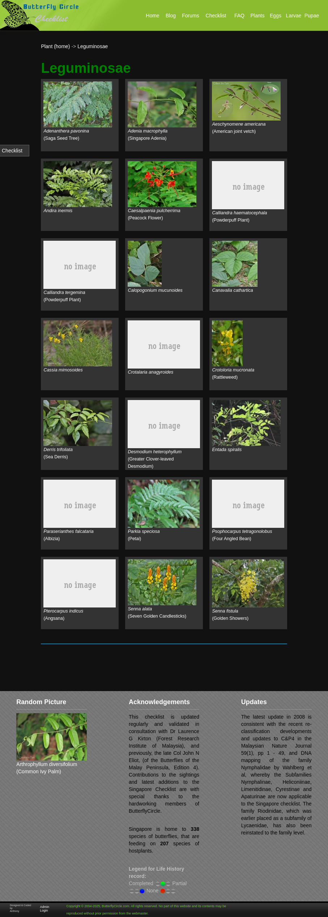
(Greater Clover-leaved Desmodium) (155, 459)
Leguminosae (92, 46)
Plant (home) (55, 46)
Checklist (12, 150)
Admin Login (44, 908)
